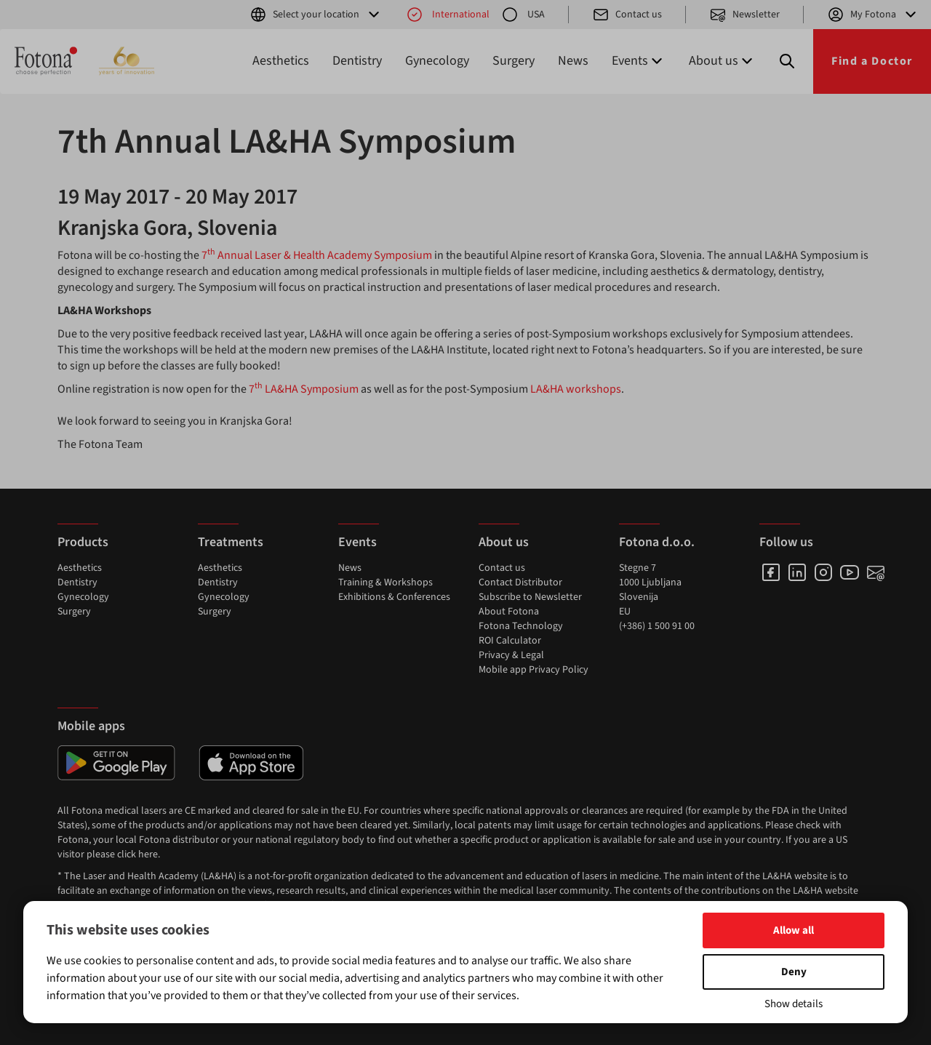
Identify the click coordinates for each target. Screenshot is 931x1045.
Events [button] (639, 61)
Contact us (627, 14)
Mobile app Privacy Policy (533, 669)
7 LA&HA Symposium (304, 389)
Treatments (230, 542)
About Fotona (509, 611)
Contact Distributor (520, 582)
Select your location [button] (316, 14)
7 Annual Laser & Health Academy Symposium (316, 255)
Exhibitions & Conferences (394, 597)
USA (523, 14)
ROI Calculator (510, 640)
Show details (793, 1004)
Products (82, 542)
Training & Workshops (385, 582)
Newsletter (744, 14)
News (573, 61)
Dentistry (357, 61)
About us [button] (722, 61)
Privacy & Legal (511, 655)
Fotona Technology (521, 626)
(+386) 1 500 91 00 (657, 626)
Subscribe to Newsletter (530, 597)
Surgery (513, 61)
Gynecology (437, 61)
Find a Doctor (872, 61)
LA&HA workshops (575, 389)
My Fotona (873, 14)
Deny (794, 972)
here (148, 854)
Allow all (793, 930)
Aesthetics (280, 61)
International (448, 14)
